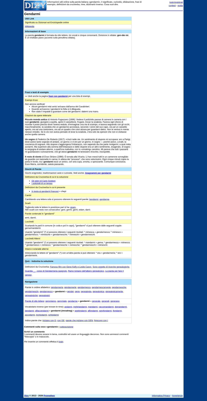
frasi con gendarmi (58, 96)
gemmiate (62, 301)
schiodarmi (53, 315)
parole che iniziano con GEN (79, 320)
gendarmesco (46, 291)
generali (105, 301)
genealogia (86, 291)
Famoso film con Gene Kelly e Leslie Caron (70, 267)
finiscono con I (101, 320)
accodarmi (30, 315)
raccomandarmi (106, 306)
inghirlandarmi (80, 306)
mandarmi (93, 306)
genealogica (98, 291)
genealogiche (31, 295)
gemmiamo (50, 301)
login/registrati (176, 2)
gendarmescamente (101, 287)
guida (180, 5)
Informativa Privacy (161, 395)
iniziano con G (49, 320)
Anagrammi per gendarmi (98, 173)
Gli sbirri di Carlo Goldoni (44, 181)
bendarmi (93, 199)
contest (172, 5)
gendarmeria (57, 287)
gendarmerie (70, 287)
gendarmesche (119, 287)
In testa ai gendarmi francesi (45, 191)
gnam (73, 207)
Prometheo (49, 395)
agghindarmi (81, 310)
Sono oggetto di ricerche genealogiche (111, 267)
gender (70, 291)
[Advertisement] (158, 61)
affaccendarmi (41, 310)
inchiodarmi (41, 315)
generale (96, 301)
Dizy (26, 395)
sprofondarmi (105, 310)
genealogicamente (114, 291)
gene (77, 291)
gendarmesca (84, 287)
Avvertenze (177, 395)
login (61, 341)
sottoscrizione (66, 327)
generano (115, 301)
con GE (60, 320)
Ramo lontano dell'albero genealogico (86, 271)
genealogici (44, 295)
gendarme (104, 199)
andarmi (68, 306)
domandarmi (121, 306)
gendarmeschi (32, 291)
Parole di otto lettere (34, 301)
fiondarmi (117, 310)
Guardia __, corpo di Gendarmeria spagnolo (46, 271)
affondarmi (93, 310)
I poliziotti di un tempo (42, 183)
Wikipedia (29, 26)
